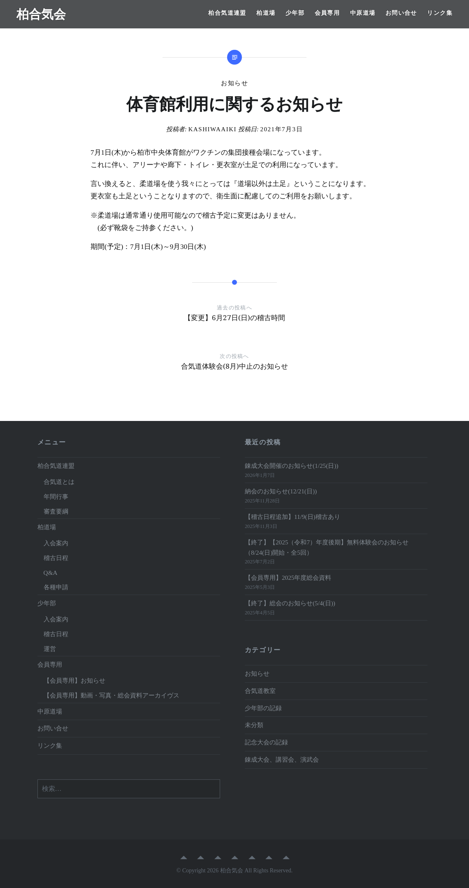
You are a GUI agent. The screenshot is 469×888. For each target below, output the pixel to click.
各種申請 (56, 586)
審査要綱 (56, 511)
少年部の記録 (263, 707)
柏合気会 (41, 13)
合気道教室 (260, 690)
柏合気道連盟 (227, 13)
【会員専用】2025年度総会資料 (288, 577)
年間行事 (56, 496)
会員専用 (327, 13)
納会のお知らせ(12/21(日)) (281, 491)
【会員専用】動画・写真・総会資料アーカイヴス (111, 695)
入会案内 (56, 542)
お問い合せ (401, 13)
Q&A (51, 572)
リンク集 (440, 13)
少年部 (295, 13)
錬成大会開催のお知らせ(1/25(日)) (292, 465)
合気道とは (59, 481)
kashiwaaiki (212, 129)
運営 (50, 648)
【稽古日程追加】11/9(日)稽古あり (292, 516)
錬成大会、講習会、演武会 (282, 759)
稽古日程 (56, 557)
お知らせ (234, 83)
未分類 (254, 724)
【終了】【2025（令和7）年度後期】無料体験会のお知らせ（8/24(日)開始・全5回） (327, 547)
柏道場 (265, 13)
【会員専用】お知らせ (74, 680)
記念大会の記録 (266, 742)
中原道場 (363, 13)
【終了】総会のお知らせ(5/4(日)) (290, 603)
